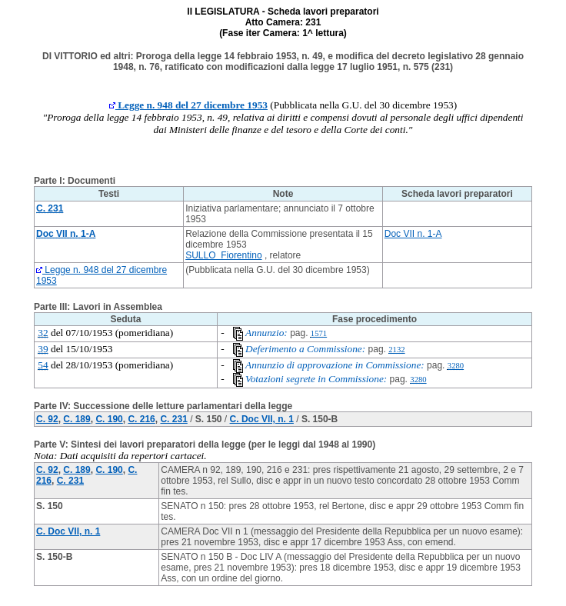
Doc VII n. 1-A (413, 233)
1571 (319, 333)
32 (43, 332)
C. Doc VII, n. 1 (262, 419)
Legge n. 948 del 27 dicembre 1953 (188, 105)
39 (43, 349)
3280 (456, 365)
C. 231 (173, 419)
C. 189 (76, 419)
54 (43, 365)
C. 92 (47, 419)
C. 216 (141, 419)
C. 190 (108, 419)
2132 (396, 349)
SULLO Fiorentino (223, 255)
